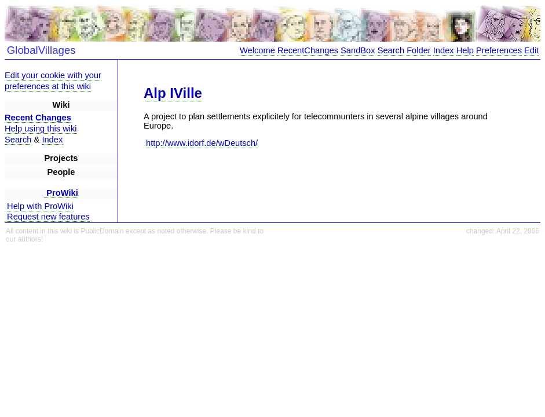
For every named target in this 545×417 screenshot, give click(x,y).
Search (391, 50)
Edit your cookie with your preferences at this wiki (53, 81)
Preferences (499, 50)
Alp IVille (173, 93)
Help (465, 50)
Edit (531, 50)
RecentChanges (307, 50)
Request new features (47, 216)
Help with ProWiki (39, 206)
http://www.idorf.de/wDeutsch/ (201, 143)
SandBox (358, 50)
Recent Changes (38, 117)
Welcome (257, 50)
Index (443, 50)
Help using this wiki (41, 128)
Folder (419, 50)
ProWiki (61, 192)
